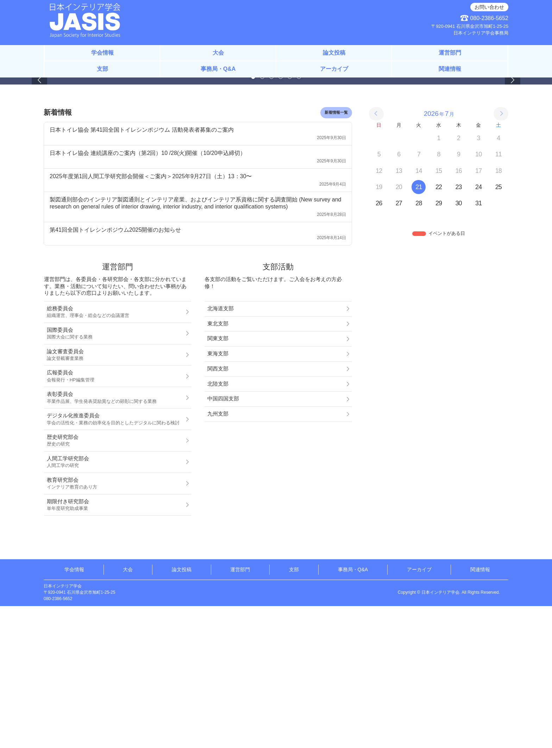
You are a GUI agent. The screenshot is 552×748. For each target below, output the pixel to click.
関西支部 (217, 510)
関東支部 (217, 480)
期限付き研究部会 (115, 646)
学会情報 (102, 53)
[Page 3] (271, 219)
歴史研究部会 (115, 582)
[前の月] (376, 255)
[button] (39, 151)
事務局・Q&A (218, 69)
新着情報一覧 (336, 254)
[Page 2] (262, 219)
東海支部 (217, 495)
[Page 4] (280, 219)
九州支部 (217, 556)
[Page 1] (253, 219)
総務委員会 (115, 454)
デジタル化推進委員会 (115, 561)
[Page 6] (299, 219)
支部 (102, 69)
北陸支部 (217, 525)
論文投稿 (334, 53)
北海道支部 (220, 450)
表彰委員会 (115, 539)
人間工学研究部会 (115, 604)
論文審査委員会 (115, 496)
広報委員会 (115, 518)
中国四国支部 (223, 540)
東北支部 (217, 465)
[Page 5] (290, 219)
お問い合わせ (489, 7)
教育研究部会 (115, 625)
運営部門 (450, 53)
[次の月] (501, 255)
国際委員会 (115, 475)
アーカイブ (334, 69)
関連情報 (450, 69)
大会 (218, 53)
